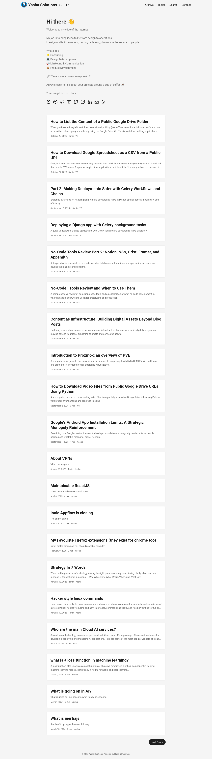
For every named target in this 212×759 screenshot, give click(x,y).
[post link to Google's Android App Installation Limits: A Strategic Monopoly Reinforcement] (106, 432)
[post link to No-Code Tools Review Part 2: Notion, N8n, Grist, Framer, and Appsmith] (106, 261)
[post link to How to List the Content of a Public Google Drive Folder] (106, 128)
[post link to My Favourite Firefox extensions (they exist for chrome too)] (106, 545)
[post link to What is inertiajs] (106, 723)
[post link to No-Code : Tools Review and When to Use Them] (106, 295)
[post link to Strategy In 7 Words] (106, 574)
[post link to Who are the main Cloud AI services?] (106, 636)
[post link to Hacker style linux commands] (106, 605)
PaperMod (125, 754)
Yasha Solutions (39, 5)
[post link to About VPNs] (106, 463)
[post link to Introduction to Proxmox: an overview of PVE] (106, 362)
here (73, 93)
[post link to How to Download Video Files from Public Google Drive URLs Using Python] (106, 396)
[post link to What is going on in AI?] (106, 696)
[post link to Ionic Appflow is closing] (106, 517)
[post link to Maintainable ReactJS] (106, 490)
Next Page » (157, 742)
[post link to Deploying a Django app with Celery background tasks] (106, 229)
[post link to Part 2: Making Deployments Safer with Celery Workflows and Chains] (106, 198)
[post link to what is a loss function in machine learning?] (106, 667)
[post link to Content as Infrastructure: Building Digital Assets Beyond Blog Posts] (106, 329)
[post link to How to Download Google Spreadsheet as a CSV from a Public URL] (106, 162)
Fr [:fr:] (67, 4)
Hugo (116, 754)
